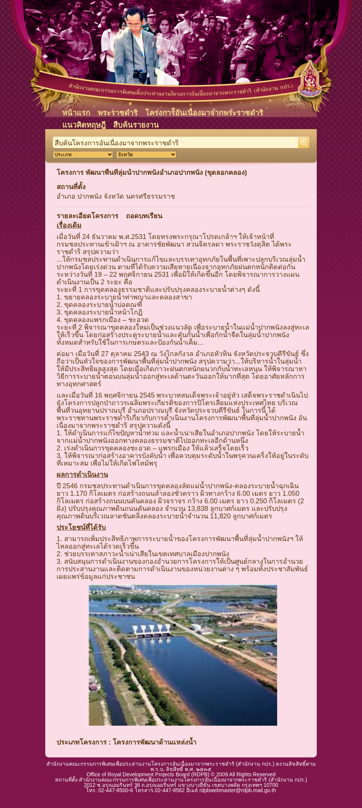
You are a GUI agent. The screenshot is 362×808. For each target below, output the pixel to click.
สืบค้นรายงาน (136, 125)
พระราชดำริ (118, 113)
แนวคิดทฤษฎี (84, 125)
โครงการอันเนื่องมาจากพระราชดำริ (204, 113)
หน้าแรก (76, 113)
